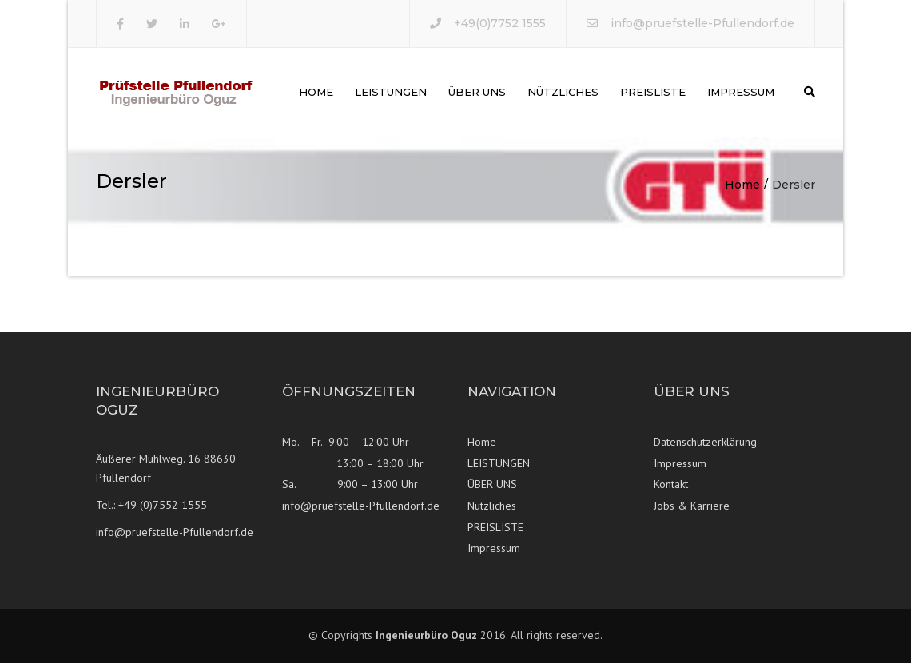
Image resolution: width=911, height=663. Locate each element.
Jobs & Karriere (692, 505)
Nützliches (563, 91)
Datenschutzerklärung (705, 442)
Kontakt (671, 484)
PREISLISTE (653, 91)
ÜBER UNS (477, 91)
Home (316, 91)
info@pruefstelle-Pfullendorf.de (702, 23)
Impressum (740, 91)
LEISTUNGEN (391, 91)
